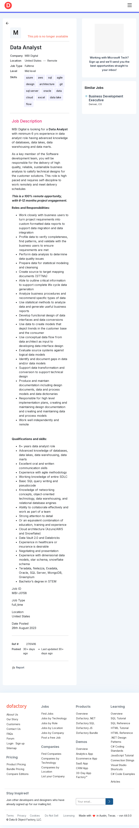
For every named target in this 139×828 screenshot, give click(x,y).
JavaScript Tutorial (122, 755)
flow (28, 104)
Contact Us (14, 729)
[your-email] (91, 801)
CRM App (82, 768)
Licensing (69, 815)
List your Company (53, 776)
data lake (55, 97)
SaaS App (82, 763)
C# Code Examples (123, 774)
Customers (13, 724)
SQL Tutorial (118, 718)
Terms (10, 815)
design (30, 84)
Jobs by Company (52, 733)
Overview (82, 713)
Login (10, 743)
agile (60, 77)
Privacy (21, 815)
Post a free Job (51, 737)
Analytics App (84, 753)
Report (18, 667)
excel (41, 97)
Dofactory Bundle (87, 733)
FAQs (10, 733)
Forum (10, 738)
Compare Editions (18, 774)
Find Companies (51, 753)
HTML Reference (122, 733)
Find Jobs (47, 713)
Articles (115, 781)
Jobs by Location (52, 728)
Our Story (12, 719)
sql (50, 77)
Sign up (20, 743)
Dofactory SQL (85, 723)
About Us (12, 714)
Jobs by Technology (54, 718)
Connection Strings (122, 760)
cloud (29, 97)
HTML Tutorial (120, 728)
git (61, 84)
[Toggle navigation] (130, 4)
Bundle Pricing (15, 769)
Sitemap (12, 748)
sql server (32, 91)
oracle (47, 91)
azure (29, 77)
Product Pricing (16, 764)
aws (40, 77)
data (59, 91)
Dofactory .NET (86, 718)
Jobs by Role (49, 723)
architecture (46, 84)
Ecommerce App (86, 758)
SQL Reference (120, 723)
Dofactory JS (84, 728)
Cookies (35, 815)
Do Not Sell (51, 815)
